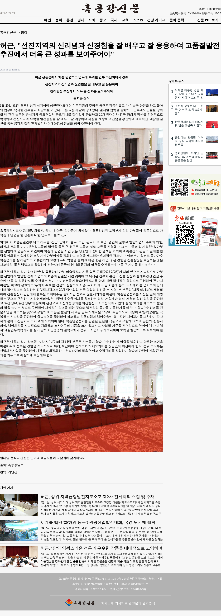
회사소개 (107, 603)
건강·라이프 (156, 20)
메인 (47, 20)
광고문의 (135, 603)
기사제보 (121, 603)
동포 (102, 20)
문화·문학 (176, 20)
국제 (113, 20)
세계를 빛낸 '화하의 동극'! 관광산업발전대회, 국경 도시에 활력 (98, 522)
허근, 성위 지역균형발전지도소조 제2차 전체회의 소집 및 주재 (98, 496)
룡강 (69, 20)
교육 (125, 20)
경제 (80, 20)
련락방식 (149, 603)
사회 (91, 20)
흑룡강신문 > (10, 32)
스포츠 (138, 20)
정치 (58, 20)
